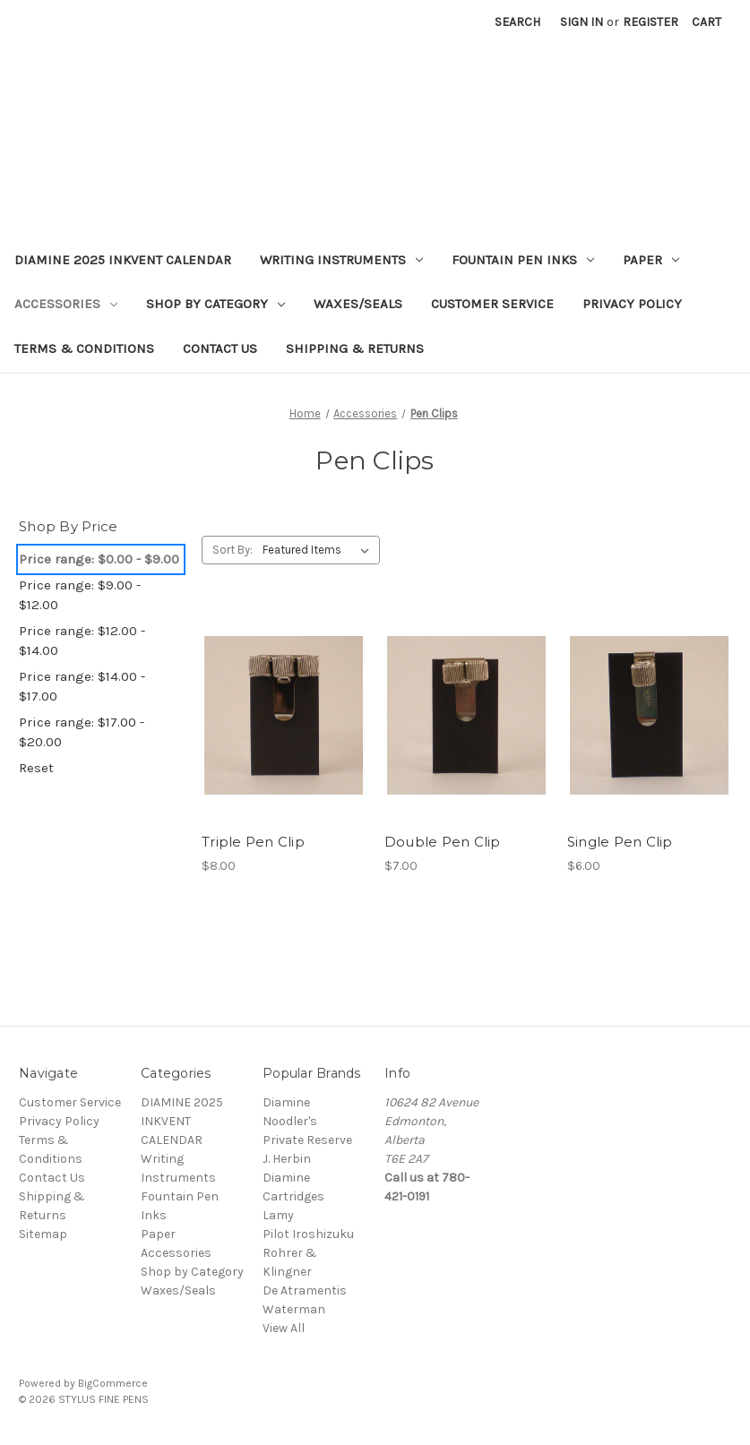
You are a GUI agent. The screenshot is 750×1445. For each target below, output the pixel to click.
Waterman (294, 1309)
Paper (651, 260)
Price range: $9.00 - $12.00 (80, 595)
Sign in (581, 22)
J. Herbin (287, 1158)
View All (284, 1328)
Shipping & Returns (355, 348)
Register (650, 22)
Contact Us (220, 348)
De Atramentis (305, 1290)
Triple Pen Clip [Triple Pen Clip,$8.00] (253, 841)
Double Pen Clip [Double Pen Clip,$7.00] (442, 841)
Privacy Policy (632, 304)
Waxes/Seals (358, 304)
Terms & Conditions (84, 348)
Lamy (278, 1215)
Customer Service (492, 304)
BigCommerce (113, 1383)
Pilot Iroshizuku (308, 1234)
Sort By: (232, 549)
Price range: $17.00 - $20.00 (81, 732)
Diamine (286, 1102)
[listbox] (319, 550)
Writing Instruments (341, 260)
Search (517, 22)
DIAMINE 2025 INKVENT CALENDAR (122, 260)
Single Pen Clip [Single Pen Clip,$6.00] (620, 841)
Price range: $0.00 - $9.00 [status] (99, 559)
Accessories (65, 304)
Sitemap (43, 1234)
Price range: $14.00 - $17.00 (82, 686)
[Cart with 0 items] (706, 22)
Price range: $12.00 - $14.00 (82, 641)
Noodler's (290, 1121)
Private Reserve (307, 1140)
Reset (36, 768)
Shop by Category (215, 304)
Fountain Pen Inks (523, 260)
